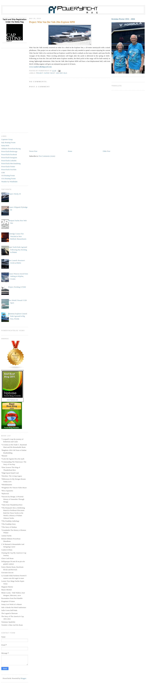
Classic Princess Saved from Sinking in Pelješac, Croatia (18, 276)
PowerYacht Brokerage (9, 151)
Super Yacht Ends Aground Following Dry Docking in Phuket (17, 249)
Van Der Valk (61, 73)
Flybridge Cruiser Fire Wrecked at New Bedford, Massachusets (17, 236)
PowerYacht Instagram (9, 158)
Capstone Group (7, 139)
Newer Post (33, 151)
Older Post (106, 151)
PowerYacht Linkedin (8, 161)
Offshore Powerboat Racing (11, 149)
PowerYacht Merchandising (10, 163)
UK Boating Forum (8, 175)
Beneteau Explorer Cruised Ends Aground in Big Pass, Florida (17, 316)
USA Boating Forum (8, 179)
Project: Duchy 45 (14, 194)
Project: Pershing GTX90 (17, 287)
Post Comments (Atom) (47, 156)
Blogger (23, 678)
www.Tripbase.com (12, 400)
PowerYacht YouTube (8, 170)
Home (70, 151)
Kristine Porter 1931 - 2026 (123, 19)
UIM (3, 173)
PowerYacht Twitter (8, 166)
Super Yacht (49, 73)
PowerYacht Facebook (9, 154)
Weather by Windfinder (9, 182)
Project (39, 73)
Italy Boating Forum (8, 142)
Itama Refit (5, 145)
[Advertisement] (14, 90)
